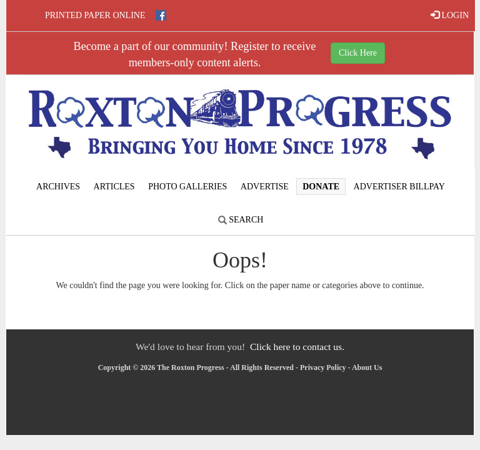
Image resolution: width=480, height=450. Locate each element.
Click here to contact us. (297, 346)
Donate (320, 186)
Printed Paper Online (95, 15)
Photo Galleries (187, 186)
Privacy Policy (323, 367)
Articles (114, 186)
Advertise (265, 186)
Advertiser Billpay (399, 186)
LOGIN (450, 15)
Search (241, 219)
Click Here (358, 53)
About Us (367, 367)
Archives (58, 186)
